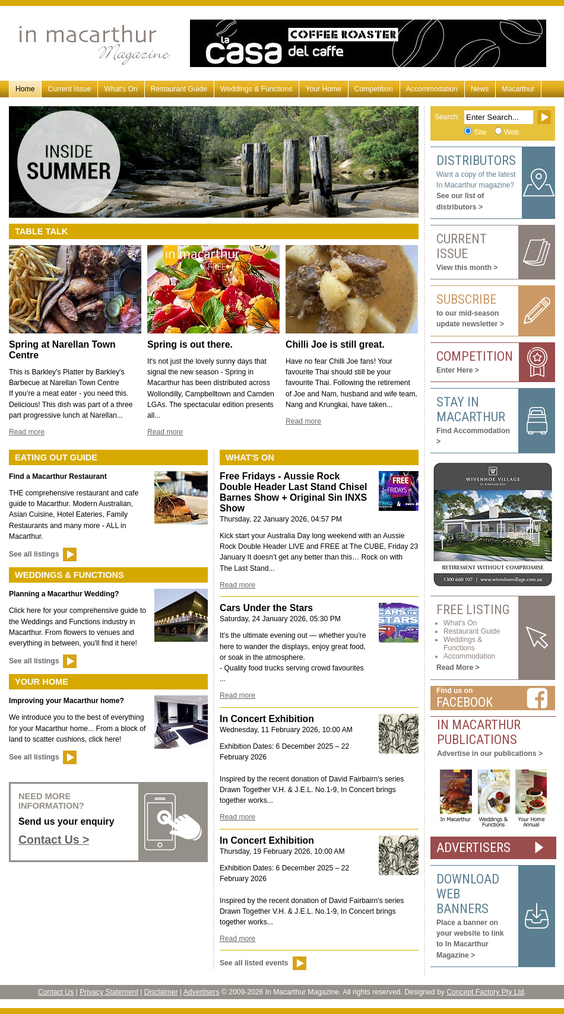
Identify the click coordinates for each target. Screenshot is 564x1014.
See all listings (34, 554)
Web (511, 132)
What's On (120, 89)
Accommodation (432, 89)
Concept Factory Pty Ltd (485, 992)
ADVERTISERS (473, 847)
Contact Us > (53, 839)
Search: (447, 117)
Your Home (323, 89)
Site (480, 132)
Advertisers (201, 992)
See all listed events (254, 963)
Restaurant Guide (179, 89)
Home (24, 89)
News (480, 89)
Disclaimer (161, 992)
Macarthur (518, 89)
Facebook (464, 702)
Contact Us (56, 992)
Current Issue (69, 89)
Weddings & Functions (256, 89)
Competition (373, 89)
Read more (27, 432)
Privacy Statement (109, 992)
